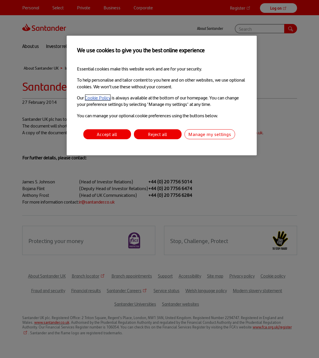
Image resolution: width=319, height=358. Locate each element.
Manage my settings (209, 134)
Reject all (157, 134)
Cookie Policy (98, 97)
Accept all (107, 134)
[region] (162, 95)
